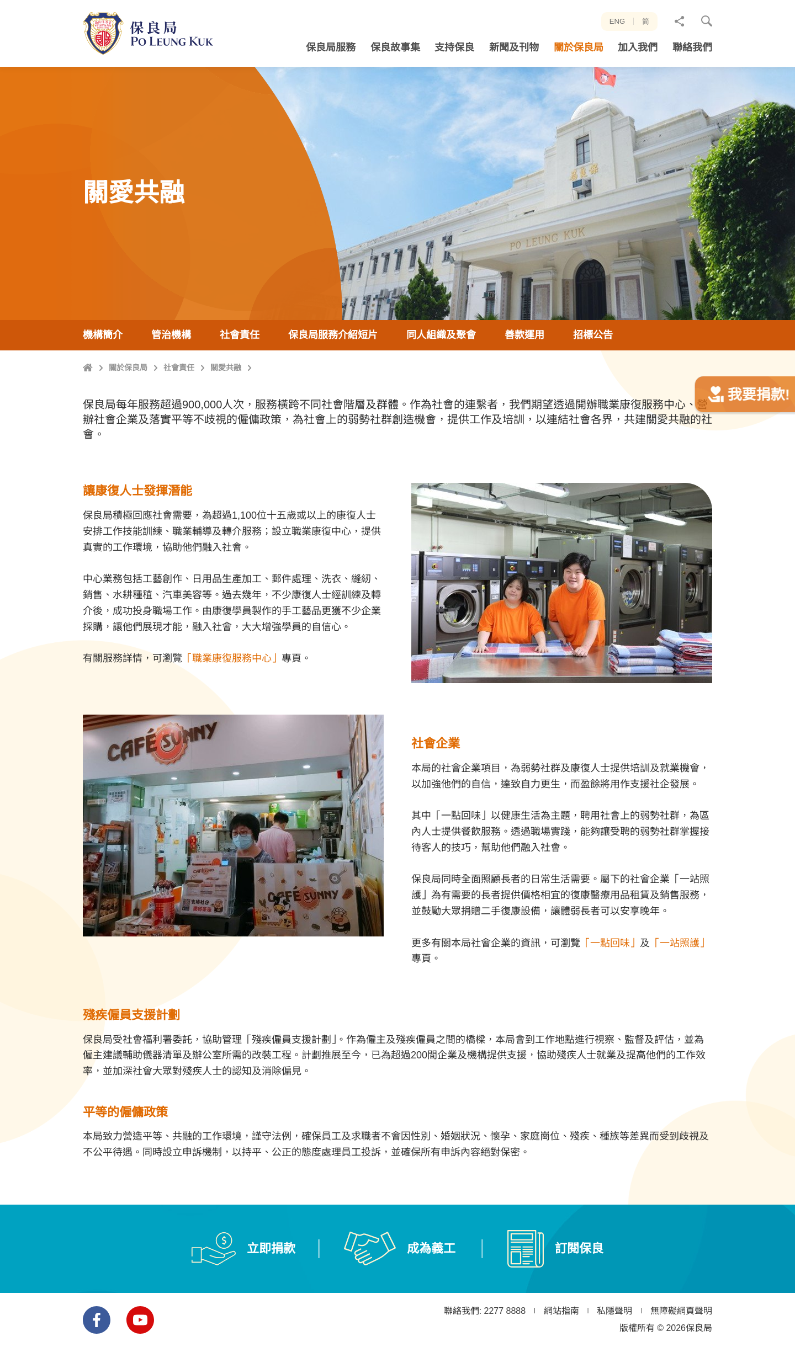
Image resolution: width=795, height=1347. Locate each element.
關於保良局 (128, 421)
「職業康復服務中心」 (232, 701)
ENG (617, 21)
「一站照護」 (679, 986)
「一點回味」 (610, 986)
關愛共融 (225, 421)
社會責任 (178, 421)
